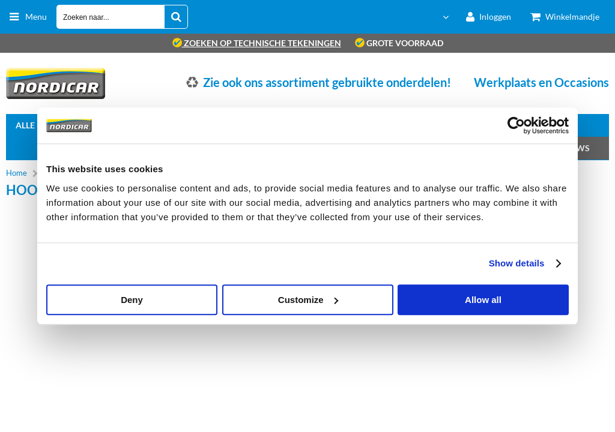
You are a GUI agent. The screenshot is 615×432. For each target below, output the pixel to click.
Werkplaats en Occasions (541, 82)
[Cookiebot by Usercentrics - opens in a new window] (516, 125)
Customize (308, 300)
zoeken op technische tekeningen (256, 43)
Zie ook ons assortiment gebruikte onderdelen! (327, 82)
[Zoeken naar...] (176, 17)
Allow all (483, 300)
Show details (517, 263)
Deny (132, 300)
